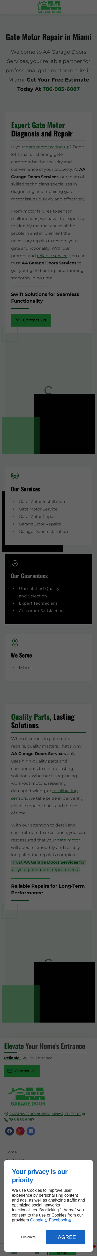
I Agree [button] (65, 1237)
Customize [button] (28, 1237)
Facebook (58, 1220)
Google (36, 1220)
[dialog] (48, 1206)
